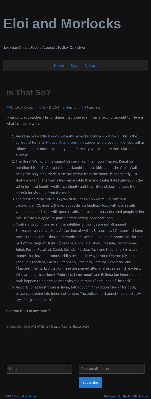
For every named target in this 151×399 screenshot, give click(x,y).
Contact (91, 65)
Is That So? (28, 92)
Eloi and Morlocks (62, 23)
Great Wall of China (35, 326)
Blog (74, 65)
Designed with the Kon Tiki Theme (126, 396)
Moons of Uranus (60, 326)
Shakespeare (81, 326)
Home (59, 65)
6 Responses (92, 107)
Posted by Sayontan (22, 107)
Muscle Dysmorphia (62, 142)
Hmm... (72, 107)
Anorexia (15, 326)
